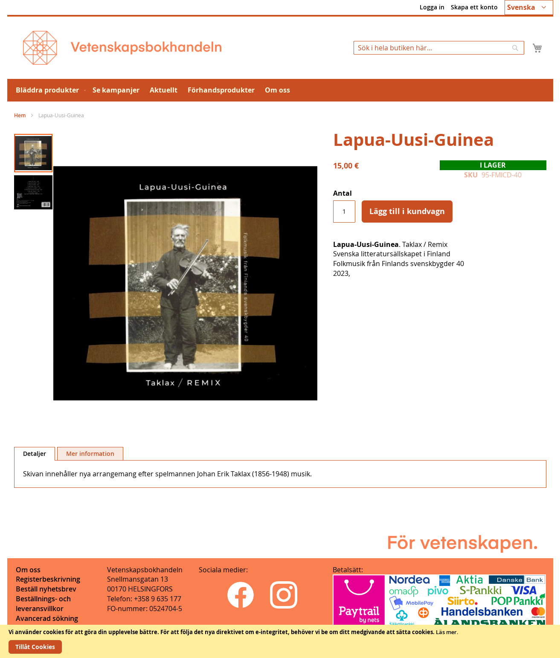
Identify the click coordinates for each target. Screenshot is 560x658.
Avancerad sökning (47, 618)
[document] (280, 641)
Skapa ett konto (474, 7)
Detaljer (34, 453)
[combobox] (439, 48)
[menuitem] (49, 90)
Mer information (90, 453)
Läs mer (446, 632)
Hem (20, 115)
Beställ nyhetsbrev (46, 589)
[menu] (280, 90)
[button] (529, 7)
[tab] (34, 454)
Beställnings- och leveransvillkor (43, 603)
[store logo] (122, 48)
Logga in (432, 7)
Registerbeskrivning (48, 579)
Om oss (28, 569)
